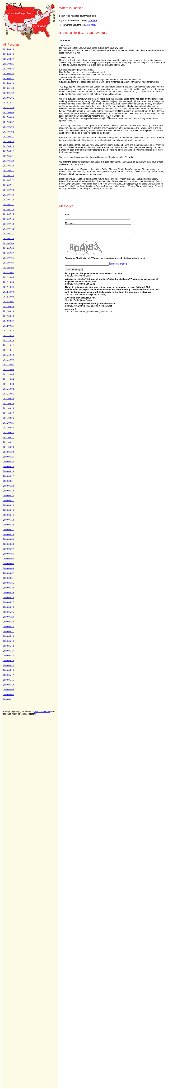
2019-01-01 (8, 98)
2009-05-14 (8, 665)
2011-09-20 (8, 447)
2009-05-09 (8, 689)
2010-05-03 (8, 452)
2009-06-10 (8, 534)
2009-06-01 (8, 578)
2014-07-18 (8, 200)
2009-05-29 (8, 592)
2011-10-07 (8, 364)
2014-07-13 (8, 224)
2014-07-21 (8, 185)
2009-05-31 (8, 583)
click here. (92, 20)
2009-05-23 (8, 622)
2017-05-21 (8, 156)
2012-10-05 (8, 282)
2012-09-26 (8, 326)
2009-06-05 (8, 558)
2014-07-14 (8, 219)
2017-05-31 (8, 136)
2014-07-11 (8, 233)
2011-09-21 (8, 442)
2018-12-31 (8, 103)
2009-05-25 (8, 612)
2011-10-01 (8, 394)
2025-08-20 (8, 83)
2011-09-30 (8, 398)
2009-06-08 (8, 544)
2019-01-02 (8, 93)
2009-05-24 (8, 617)
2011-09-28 (8, 408)
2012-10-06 (8, 277)
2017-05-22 (8, 151)
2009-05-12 (8, 675)
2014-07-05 (8, 263)
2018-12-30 (8, 107)
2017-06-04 (8, 127)
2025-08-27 (8, 59)
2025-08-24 (8, 73)
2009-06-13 (8, 520)
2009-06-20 (8, 486)
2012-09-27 (8, 321)
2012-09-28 (8, 316)
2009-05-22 (8, 626)
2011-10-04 (8, 379)
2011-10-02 (8, 389)
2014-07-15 (8, 214)
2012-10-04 (8, 287)
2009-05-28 (8, 597)
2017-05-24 (8, 146)
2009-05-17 (8, 651)
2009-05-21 (8, 631)
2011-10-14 (8, 335)
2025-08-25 (8, 69)
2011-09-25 (8, 423)
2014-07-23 (8, 175)
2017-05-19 (8, 166)
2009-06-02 (8, 573)
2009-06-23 (8, 471)
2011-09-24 (8, 428)
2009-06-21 (8, 481)
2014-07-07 (8, 253)
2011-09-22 (8, 437)
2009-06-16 (8, 505)
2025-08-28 (8, 54)
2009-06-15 (8, 510)
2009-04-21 (8, 699)
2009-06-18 (8, 495)
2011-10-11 (8, 350)
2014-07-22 (8, 180)
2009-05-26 (8, 607)
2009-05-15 (8, 660)
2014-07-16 (8, 209)
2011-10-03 (8, 384)
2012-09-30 (8, 306)
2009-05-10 (8, 685)
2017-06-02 (8, 132)
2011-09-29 (8, 403)
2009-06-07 (8, 549)
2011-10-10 (8, 355)
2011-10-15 (8, 331)
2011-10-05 (8, 374)
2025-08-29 (8, 49)
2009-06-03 (8, 568)
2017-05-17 (8, 170)
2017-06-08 (8, 117)
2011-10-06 (8, 369)
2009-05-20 (8, 636)
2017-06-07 (8, 122)
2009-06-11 (8, 529)
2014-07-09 (8, 243)
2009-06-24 (8, 466)
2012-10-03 (8, 292)
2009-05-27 (8, 602)
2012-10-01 (8, 301)
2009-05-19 (8, 641)
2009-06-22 (8, 476)
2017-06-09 (8, 112)
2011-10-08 (8, 360)
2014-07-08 (8, 248)
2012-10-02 (8, 297)
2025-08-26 (8, 64)
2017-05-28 (8, 141)
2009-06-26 (8, 457)
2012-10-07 (8, 272)
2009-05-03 (8, 694)
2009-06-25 (8, 461)
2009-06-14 (8, 515)
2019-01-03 (8, 88)
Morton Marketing (42, 711)
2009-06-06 (8, 554)
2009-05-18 (8, 646)
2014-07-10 (8, 238)
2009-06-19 (8, 491)
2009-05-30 (8, 588)
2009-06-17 (8, 500)
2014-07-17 (8, 204)
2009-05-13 (8, 670)
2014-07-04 (8, 267)
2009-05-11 (8, 680)
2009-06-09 (8, 539)
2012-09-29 (8, 311)
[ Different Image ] (118, 266)
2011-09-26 (8, 418)
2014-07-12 (8, 229)
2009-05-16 (8, 656)
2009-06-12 (8, 525)
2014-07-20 (8, 190)
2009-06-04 (8, 563)
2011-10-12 (8, 345)
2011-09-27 (8, 413)
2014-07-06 (8, 258)
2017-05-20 (8, 161)
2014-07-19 (8, 195)
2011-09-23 (8, 432)
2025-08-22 (8, 78)
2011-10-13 (8, 340)
